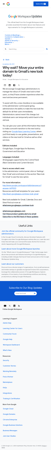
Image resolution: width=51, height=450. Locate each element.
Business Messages (10, 431)
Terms (3, 447)
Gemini (8, 39)
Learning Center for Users (12, 328)
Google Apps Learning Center (24, 131)
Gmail (5, 79)
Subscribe (41, 4)
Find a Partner (8, 377)
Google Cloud (8, 409)
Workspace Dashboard (11, 345)
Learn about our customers (13, 264)
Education (9, 42)
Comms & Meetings (13, 35)
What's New (7, 350)
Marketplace (7, 382)
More (7, 44)
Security (6, 360)
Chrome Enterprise (10, 420)
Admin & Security (12, 41)
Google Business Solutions (12, 425)
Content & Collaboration (15, 37)
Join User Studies (9, 436)
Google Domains (9, 414)
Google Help (7, 339)
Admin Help (7, 323)
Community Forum (9, 334)
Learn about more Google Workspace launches (21, 249)
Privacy (44, 445)
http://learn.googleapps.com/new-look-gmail (20, 194)
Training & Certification (11, 399)
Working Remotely (9, 371)
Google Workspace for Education (18, 79)
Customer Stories (9, 366)
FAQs (5, 388)
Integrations (7, 393)
